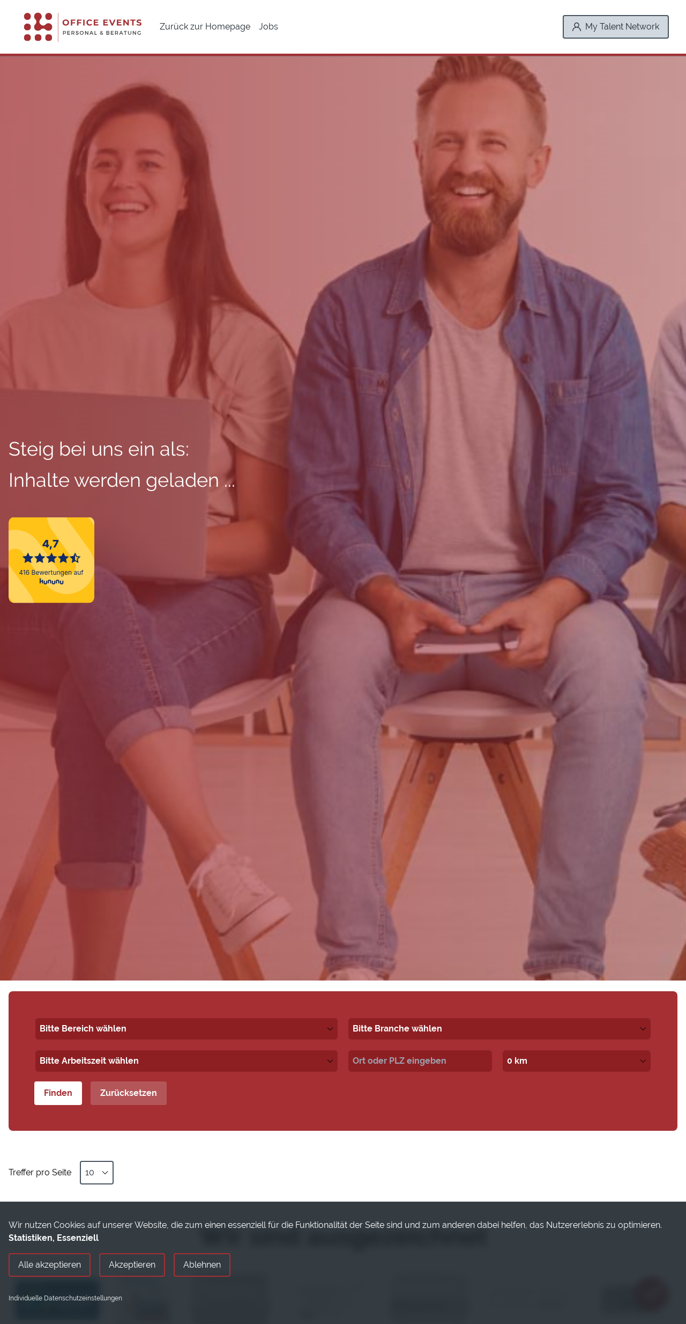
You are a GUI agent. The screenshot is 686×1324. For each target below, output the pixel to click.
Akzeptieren (132, 1265)
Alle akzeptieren (49, 1265)
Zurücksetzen (128, 1093)
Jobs (268, 26)
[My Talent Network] (616, 27)
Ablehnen (202, 1265)
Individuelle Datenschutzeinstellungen (65, 1298)
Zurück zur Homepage (205, 26)
